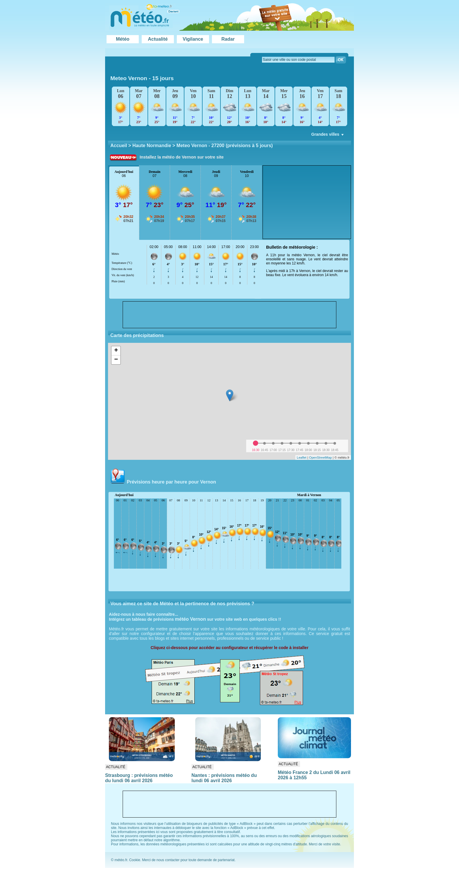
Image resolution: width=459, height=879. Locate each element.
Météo (122, 39)
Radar (227, 39)
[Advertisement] (307, 202)
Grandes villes (328, 136)
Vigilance (193, 39)
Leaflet (301, 457)
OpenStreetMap (320, 457)
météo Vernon (190, 619)
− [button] (116, 359)
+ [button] (116, 350)
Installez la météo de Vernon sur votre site (182, 157)
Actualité (158, 39)
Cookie (134, 860)
